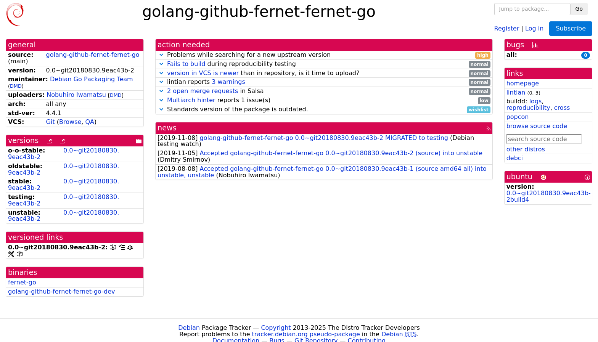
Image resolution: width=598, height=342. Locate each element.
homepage (522, 83)
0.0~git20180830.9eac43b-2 (63, 154)
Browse (70, 121)
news (167, 128)
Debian (189, 327)
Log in (534, 28)
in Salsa (324, 91)
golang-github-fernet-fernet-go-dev (61, 291)
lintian (516, 92)
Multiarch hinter (191, 100)
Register (506, 28)
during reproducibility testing (324, 64)
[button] (161, 54)
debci (514, 158)
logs (535, 101)
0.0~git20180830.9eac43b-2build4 (548, 196)
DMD (16, 86)
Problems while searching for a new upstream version (324, 55)
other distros (525, 149)
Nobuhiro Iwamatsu (76, 94)
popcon (517, 116)
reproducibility (528, 107)
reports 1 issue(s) (324, 100)
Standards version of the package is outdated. (324, 109)
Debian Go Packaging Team (91, 79)
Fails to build (186, 63)
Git (50, 121)
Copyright (276, 327)
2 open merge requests (202, 91)
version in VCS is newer (203, 73)
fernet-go (22, 282)
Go (579, 9)
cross (562, 107)
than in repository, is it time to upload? (324, 73)
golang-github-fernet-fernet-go (93, 54)
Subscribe (571, 28)
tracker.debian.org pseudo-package (306, 334)
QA (89, 121)
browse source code (536, 126)
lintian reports (324, 82)
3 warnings (228, 81)
